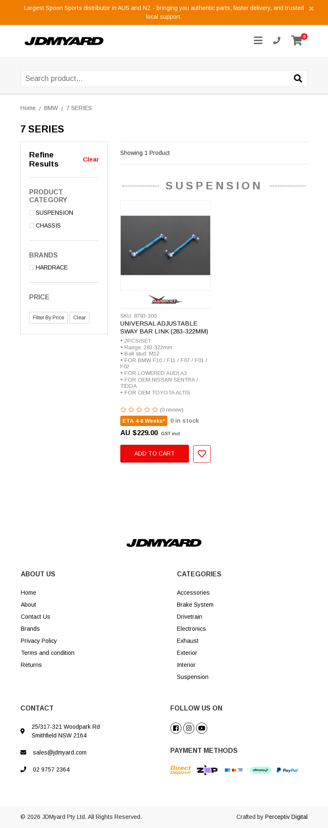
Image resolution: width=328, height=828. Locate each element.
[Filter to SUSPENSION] (64, 212)
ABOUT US (38, 574)
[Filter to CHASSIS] (64, 225)
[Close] (311, 8)
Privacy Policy (39, 640)
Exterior (187, 652)
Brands (30, 628)
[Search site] (298, 79)
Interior (186, 664)
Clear (91, 159)
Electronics (191, 628)
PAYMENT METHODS (204, 750)
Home (28, 592)
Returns (31, 664)
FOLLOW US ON (196, 708)
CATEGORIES (199, 574)
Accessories (193, 592)
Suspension (193, 677)
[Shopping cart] (297, 41)
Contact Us (35, 616)
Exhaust (188, 640)
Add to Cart (154, 453)
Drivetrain (189, 616)
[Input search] (164, 78)
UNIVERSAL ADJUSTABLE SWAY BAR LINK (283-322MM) (164, 327)
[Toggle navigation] (258, 41)
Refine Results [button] (44, 159)
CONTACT (37, 708)
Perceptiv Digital (286, 816)
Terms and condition (48, 652)
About (28, 604)
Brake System (195, 604)
